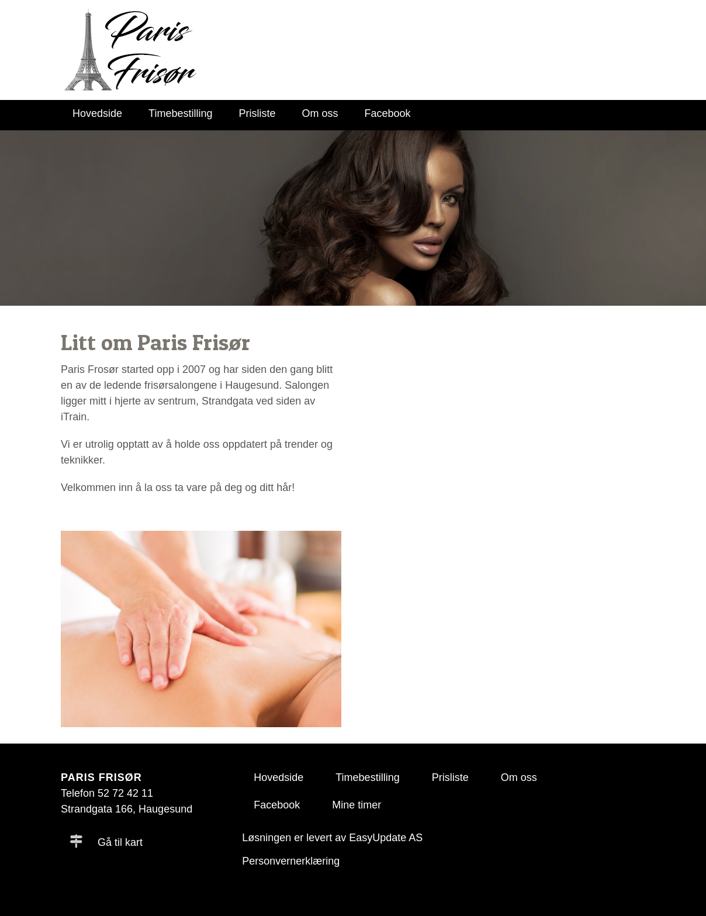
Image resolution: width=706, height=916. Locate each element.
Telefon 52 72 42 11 (107, 793)
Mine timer (356, 805)
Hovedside (97, 113)
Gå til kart (106, 842)
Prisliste (256, 113)
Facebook (388, 113)
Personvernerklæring (291, 861)
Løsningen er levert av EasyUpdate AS (332, 838)
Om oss (320, 113)
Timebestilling (180, 113)
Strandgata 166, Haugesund (126, 809)
